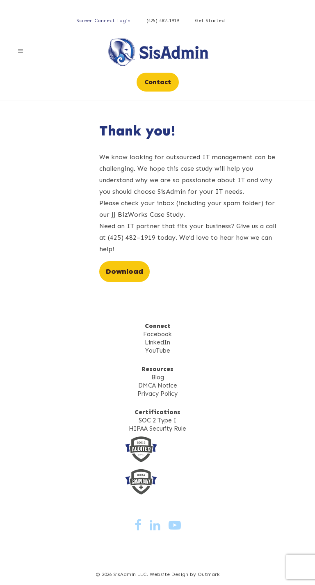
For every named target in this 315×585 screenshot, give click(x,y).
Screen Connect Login (103, 20)
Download (124, 271)
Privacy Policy (157, 393)
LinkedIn (157, 342)
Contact (157, 82)
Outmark (208, 574)
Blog (157, 377)
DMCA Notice (157, 385)
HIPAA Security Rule (157, 428)
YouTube (157, 350)
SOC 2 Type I (157, 420)
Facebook (157, 334)
